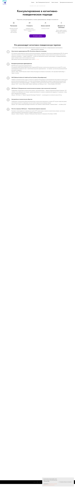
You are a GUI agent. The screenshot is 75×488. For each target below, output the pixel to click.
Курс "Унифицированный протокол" (43, 2)
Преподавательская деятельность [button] (66, 2)
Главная (32, 2)
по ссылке (37, 59)
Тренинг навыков (55, 2)
